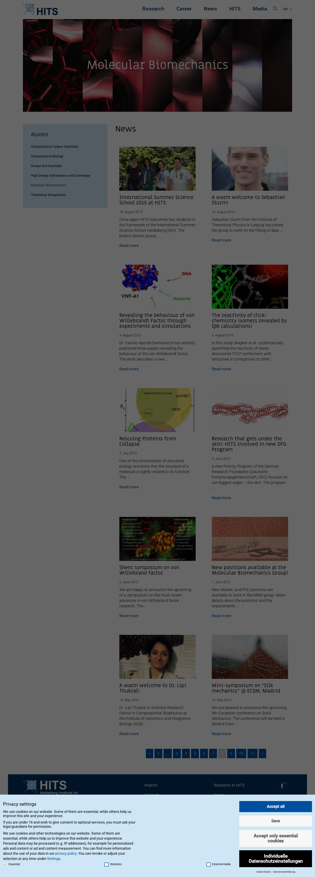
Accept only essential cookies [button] (276, 836)
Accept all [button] (275, 804)
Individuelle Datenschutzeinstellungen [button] (276, 856)
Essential (11, 861)
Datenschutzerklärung (284, 869)
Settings (53, 856)
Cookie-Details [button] (263, 869)
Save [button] (275, 818)
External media (219, 861)
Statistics (113, 861)
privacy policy (66, 851)
